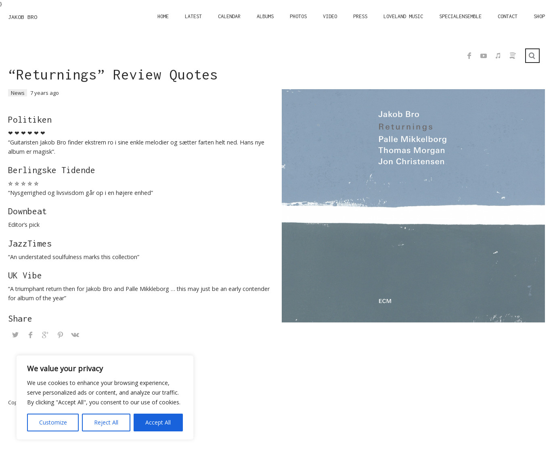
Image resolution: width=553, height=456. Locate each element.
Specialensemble (460, 16)
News (18, 92)
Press (360, 16)
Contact (507, 16)
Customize (53, 422)
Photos (298, 16)
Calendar (229, 16)
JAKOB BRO (22, 17)
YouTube (483, 55)
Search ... (532, 55)
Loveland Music (403, 16)
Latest (193, 16)
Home (163, 16)
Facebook (469, 55)
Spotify (512, 55)
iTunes (498, 55)
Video (330, 16)
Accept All (158, 422)
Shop (539, 16)
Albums (265, 16)
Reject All (106, 422)
